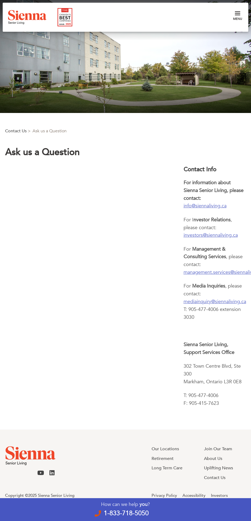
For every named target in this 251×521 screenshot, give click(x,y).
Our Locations (165, 449)
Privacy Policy (164, 495)
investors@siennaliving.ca (211, 235)
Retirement (163, 459)
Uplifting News (218, 468)
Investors (219, 495)
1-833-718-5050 (126, 513)
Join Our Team (218, 449)
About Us (213, 459)
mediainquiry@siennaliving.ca (215, 301)
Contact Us (16, 131)
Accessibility (194, 495)
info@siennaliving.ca (205, 206)
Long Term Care (167, 468)
